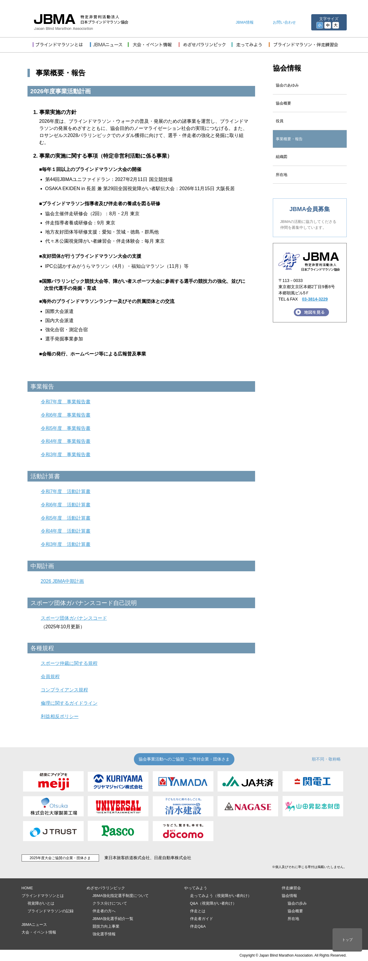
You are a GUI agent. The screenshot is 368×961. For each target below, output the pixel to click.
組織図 (281, 156)
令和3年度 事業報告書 (66, 454)
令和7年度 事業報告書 (66, 401)
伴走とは (197, 911)
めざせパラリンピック (106, 888)
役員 (279, 121)
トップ (347, 940)
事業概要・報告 (289, 139)
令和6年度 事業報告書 (66, 414)
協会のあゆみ (287, 85)
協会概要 (283, 103)
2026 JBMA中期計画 (62, 581)
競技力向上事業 (106, 926)
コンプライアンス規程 (64, 689)
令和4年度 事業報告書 (66, 441)
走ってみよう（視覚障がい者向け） (221, 895)
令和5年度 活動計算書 (66, 518)
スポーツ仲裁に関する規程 (69, 663)
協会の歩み (297, 903)
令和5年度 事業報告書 (66, 428)
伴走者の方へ (104, 911)
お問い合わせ (284, 22)
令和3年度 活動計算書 (66, 544)
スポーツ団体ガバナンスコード (74, 618)
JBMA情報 (245, 22)
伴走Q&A (198, 926)
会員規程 (50, 676)
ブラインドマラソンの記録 (50, 911)
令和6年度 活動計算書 (66, 504)
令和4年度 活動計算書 (66, 530)
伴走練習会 (291, 888)
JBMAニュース (34, 924)
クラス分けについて (110, 903)
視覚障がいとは (40, 903)
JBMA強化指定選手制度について (121, 895)
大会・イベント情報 (39, 932)
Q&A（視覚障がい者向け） (213, 903)
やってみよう (195, 888)
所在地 (281, 174)
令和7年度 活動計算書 (66, 491)
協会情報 (287, 68)
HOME (27, 888)
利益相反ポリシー (60, 716)
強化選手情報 (104, 934)
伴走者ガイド (201, 918)
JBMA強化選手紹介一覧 (113, 918)
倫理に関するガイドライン (69, 703)
